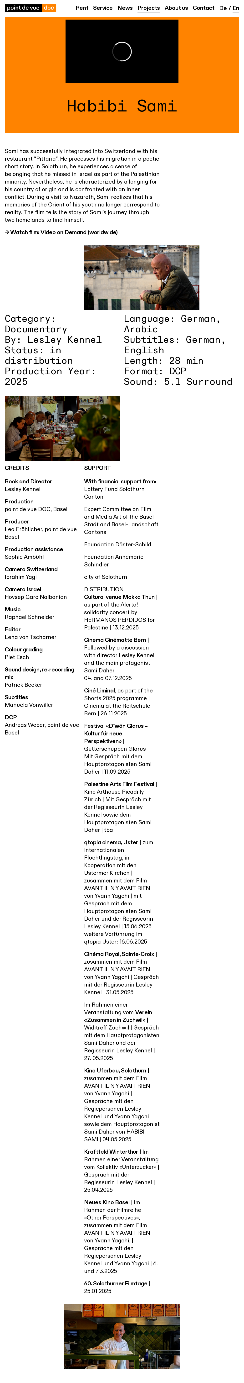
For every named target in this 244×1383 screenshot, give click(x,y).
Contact (203, 8)
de (223, 8)
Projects (148, 8)
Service (103, 8)
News (125, 8)
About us (176, 8)
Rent (82, 8)
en (236, 8)
